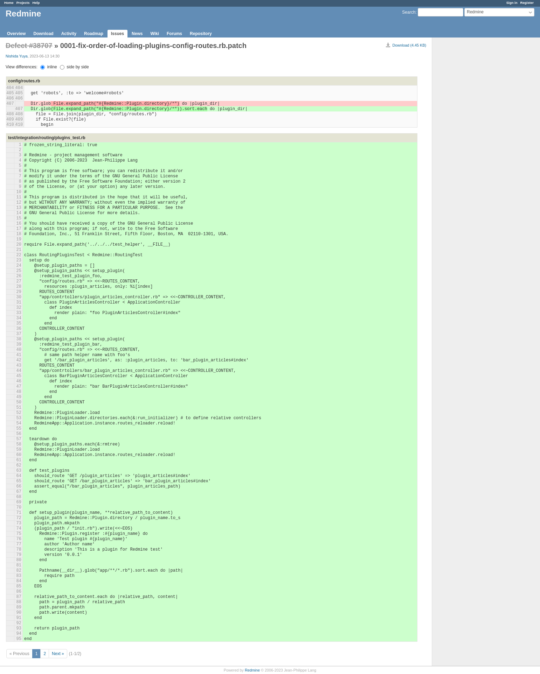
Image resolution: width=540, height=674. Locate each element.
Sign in (512, 3)
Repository (201, 33)
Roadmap (93, 33)
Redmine (252, 670)
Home (9, 3)
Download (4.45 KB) (409, 45)
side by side (74, 66)
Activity (68, 33)
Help (36, 3)
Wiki (154, 33)
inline (48, 66)
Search (408, 12)
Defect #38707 (29, 45)
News (137, 33)
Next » (58, 653)
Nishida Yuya (17, 56)
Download (43, 33)
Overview (16, 33)
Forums (174, 33)
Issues (117, 33)
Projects (23, 3)
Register (527, 3)
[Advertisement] (467, 147)
